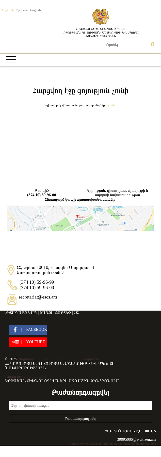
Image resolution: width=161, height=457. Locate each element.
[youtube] (28, 342)
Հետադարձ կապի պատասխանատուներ (79, 199)
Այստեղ (111, 105)
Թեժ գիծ (42, 192)
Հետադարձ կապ (21, 313)
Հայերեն (8, 10)
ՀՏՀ (77, 313)
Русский (22, 10)
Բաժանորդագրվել (80, 418)
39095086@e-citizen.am (136, 439)
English (35, 10)
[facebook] (28, 330)
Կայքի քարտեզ (55, 313)
